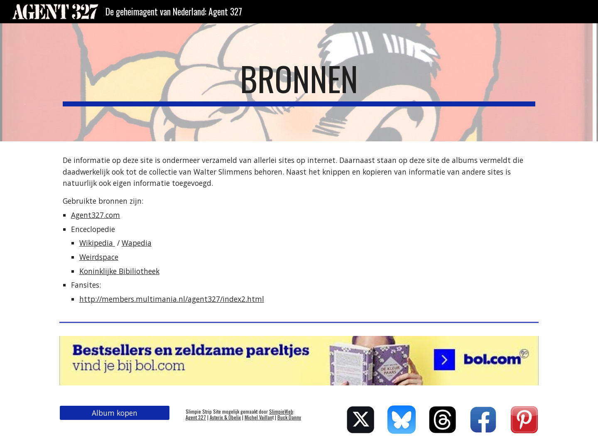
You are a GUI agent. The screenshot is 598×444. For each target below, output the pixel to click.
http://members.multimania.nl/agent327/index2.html (171, 299)
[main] (299, 82)
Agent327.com (95, 215)
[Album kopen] (114, 413)
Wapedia (137, 243)
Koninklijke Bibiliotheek (119, 271)
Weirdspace (98, 257)
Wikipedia (97, 243)
